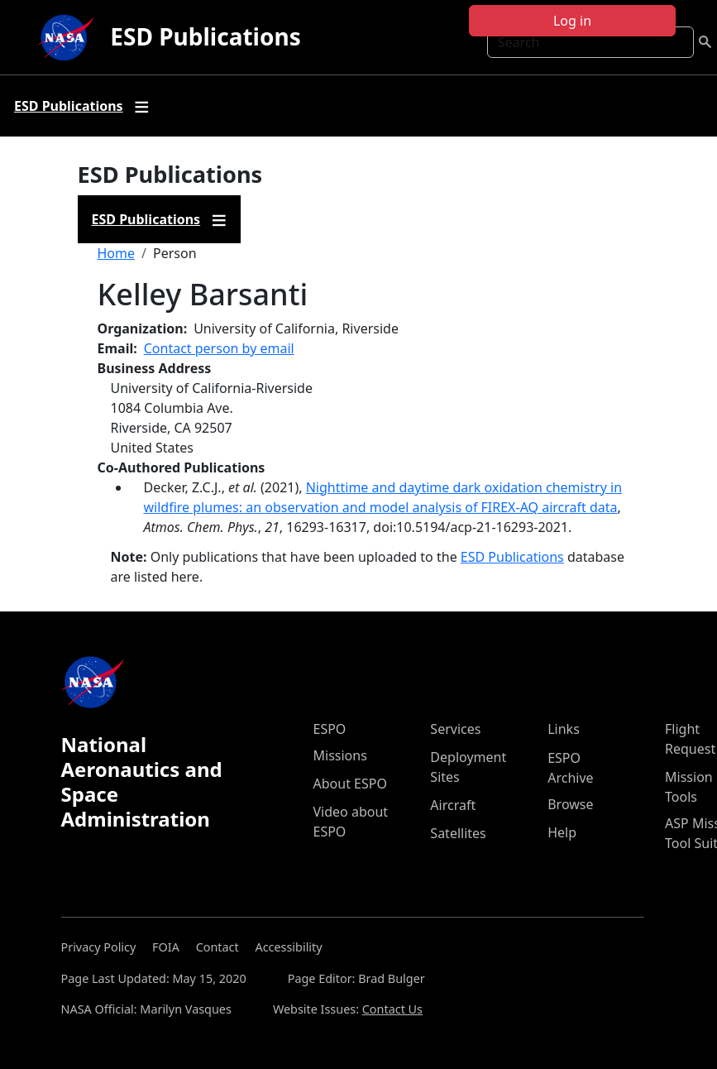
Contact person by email (219, 348)
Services (455, 729)
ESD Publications (205, 36)
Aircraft (453, 805)
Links (563, 729)
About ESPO (350, 783)
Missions (340, 755)
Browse (570, 804)
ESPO (330, 729)
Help (561, 832)
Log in (572, 21)
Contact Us (392, 1009)
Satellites (457, 833)
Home (117, 253)
